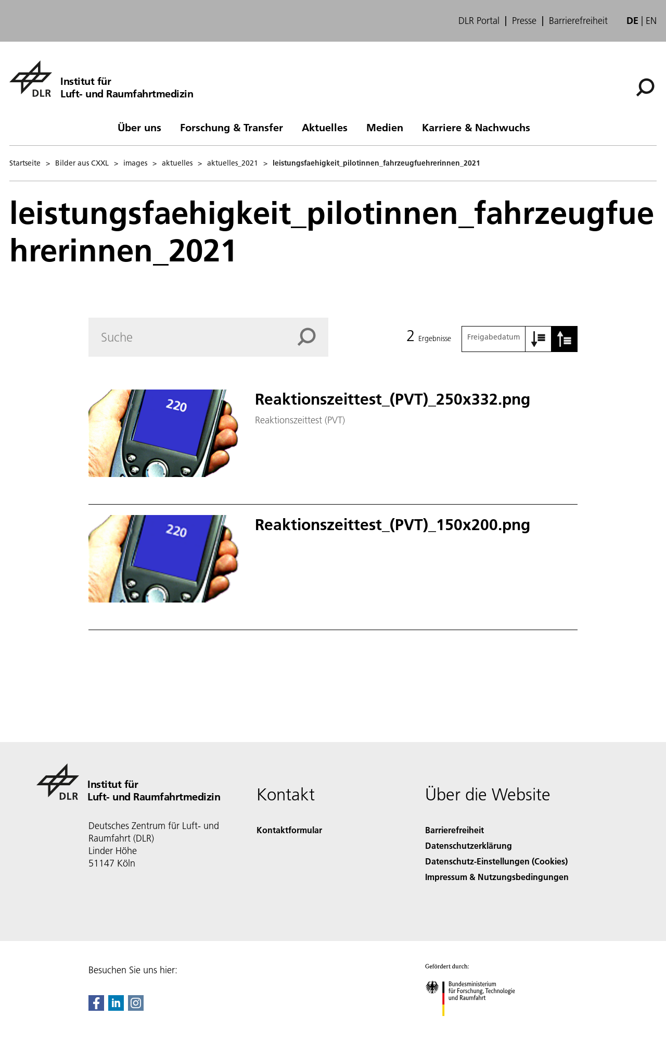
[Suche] (645, 87)
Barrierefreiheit (578, 21)
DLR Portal (478, 21)
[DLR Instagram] (136, 1007)
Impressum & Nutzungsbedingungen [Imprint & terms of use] (497, 876)
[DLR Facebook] (96, 1007)
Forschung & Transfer (231, 127)
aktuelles (177, 163)
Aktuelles (325, 127)
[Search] (208, 337)
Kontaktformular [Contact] (289, 829)
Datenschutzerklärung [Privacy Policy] (468, 845)
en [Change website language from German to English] (651, 21)
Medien (384, 127)
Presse (524, 21)
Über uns (139, 127)
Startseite (25, 163)
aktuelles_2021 (232, 163)
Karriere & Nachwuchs (476, 127)
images (135, 163)
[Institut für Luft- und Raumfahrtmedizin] (101, 78)
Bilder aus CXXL (82, 163)
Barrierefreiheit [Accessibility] (454, 829)
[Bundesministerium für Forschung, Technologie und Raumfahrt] (475, 1025)
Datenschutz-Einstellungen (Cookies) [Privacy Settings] (496, 861)
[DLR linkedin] (116, 1007)
